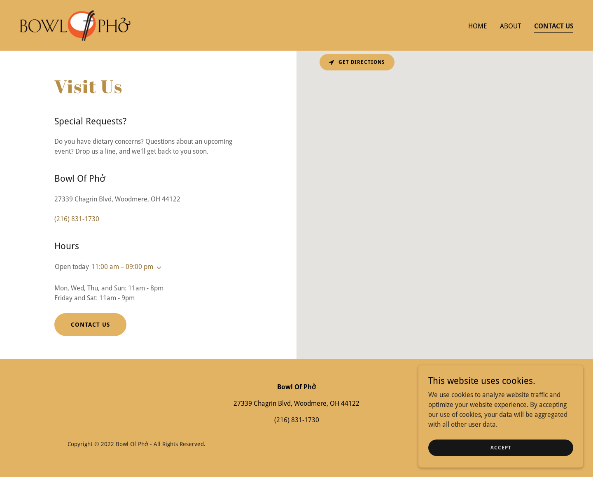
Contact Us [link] (553, 26)
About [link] (510, 26)
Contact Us (90, 324)
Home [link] (477, 26)
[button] (157, 267)
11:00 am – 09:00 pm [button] (122, 267)
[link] (75, 25)
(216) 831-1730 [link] (76, 219)
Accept (500, 447)
